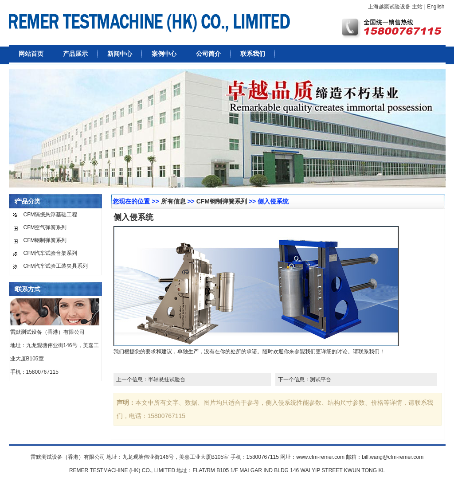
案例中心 (164, 53)
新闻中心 (119, 53)
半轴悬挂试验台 (166, 379)
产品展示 (75, 53)
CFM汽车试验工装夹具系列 (55, 266)
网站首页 (31, 53)
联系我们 (252, 53)
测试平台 (320, 379)
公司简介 (208, 53)
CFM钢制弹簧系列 (45, 240)
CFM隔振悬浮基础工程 (50, 214)
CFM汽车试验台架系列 (50, 253)
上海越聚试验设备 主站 (395, 7)
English (435, 7)
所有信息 (173, 201)
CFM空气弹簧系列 (45, 227)
